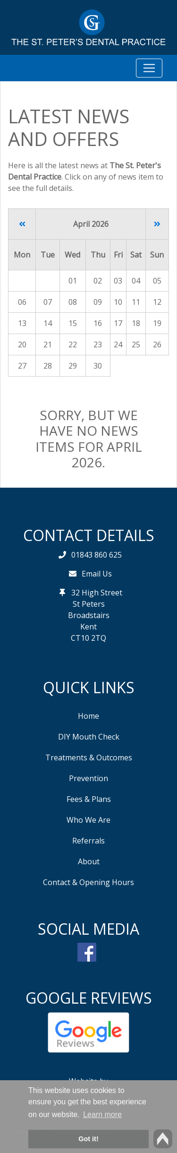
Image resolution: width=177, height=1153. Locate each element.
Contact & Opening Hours (88, 882)
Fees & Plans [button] (89, 799)
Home (88, 716)
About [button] (89, 861)
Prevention (88, 778)
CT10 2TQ (88, 638)
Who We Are (88, 820)
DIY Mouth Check (88, 736)
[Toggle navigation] (149, 68)
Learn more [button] (102, 1114)
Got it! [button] (88, 1139)
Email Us (97, 573)
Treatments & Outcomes (88, 757)
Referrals (88, 840)
